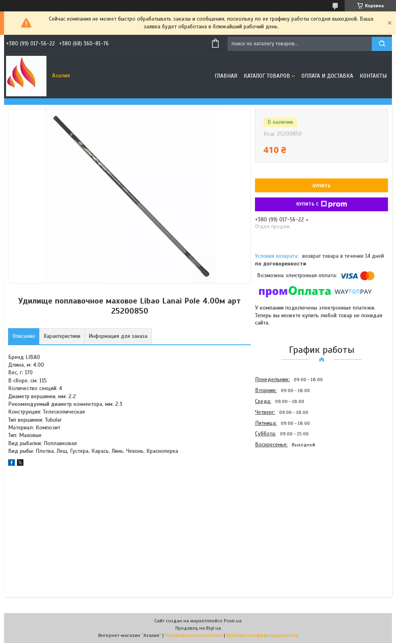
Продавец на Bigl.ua (198, 628)
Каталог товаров (267, 75)
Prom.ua (233, 621)
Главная (226, 75)
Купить (321, 186)
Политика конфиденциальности (262, 635)
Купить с (321, 204)
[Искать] (382, 44)
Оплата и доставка (327, 75)
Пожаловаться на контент (194, 635)
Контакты (373, 75)
